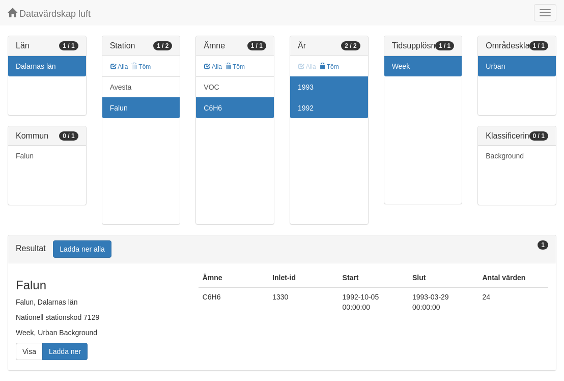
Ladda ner (65, 351)
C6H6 (213, 108)
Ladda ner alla (82, 249)
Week (401, 66)
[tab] (282, 249)
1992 (306, 108)
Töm (141, 66)
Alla (119, 66)
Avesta (121, 87)
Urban (495, 66)
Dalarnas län (36, 66)
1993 (306, 87)
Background (505, 156)
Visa (29, 351)
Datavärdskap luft (49, 13)
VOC (211, 87)
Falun (25, 156)
